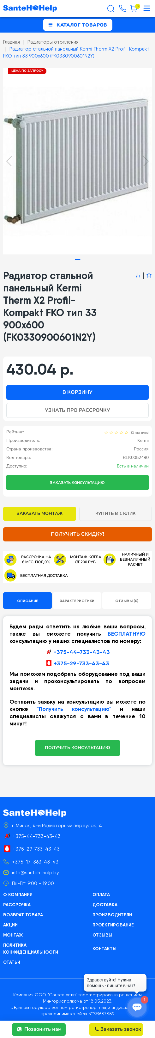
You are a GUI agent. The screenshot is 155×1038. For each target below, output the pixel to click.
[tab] (77, 259)
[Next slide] (146, 161)
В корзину (77, 392)
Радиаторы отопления (53, 42)
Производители (112, 915)
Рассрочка (17, 904)
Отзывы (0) (126, 600)
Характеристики (77, 600)
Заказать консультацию (77, 482)
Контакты (104, 948)
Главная (11, 42)
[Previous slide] (9, 161)
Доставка (104, 904)
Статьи (11, 962)
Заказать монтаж (40, 513)
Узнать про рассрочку (77, 410)
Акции (10, 925)
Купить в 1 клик (115, 513)
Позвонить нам (39, 1029)
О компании (18, 894)
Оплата (101, 894)
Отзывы (102, 935)
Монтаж (13, 935)
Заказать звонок (118, 1029)
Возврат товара (23, 915)
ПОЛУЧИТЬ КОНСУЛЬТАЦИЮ (77, 748)
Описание (27, 600)
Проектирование (113, 925)
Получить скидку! (77, 534)
